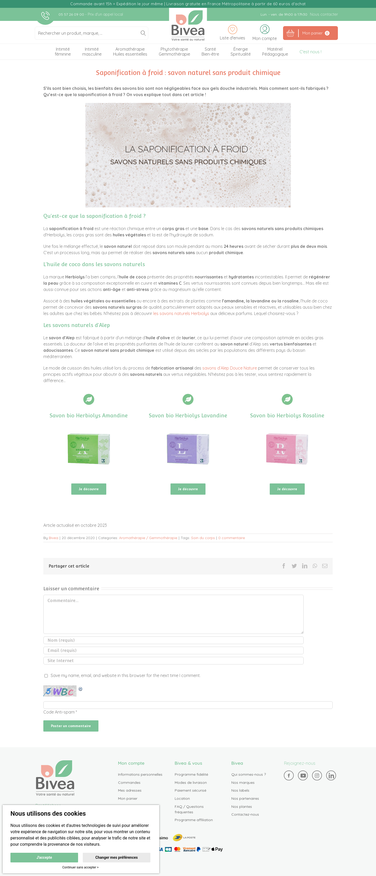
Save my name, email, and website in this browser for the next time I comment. (126, 677)
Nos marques (243, 784)
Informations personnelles (140, 776)
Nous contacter (324, 14)
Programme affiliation (194, 821)
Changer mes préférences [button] (116, 857)
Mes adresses (130, 792)
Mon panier (127, 800)
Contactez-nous (245, 816)
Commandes (129, 784)
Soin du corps (203, 539)
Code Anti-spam (59, 713)
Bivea (188, 25)
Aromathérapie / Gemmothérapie (148, 539)
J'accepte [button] (44, 857)
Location (182, 800)
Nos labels (240, 792)
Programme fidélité (191, 776)
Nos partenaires (245, 800)
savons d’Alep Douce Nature (229, 368)
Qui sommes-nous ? (248, 776)
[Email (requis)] (173, 652)
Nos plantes (241, 808)
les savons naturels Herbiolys (181, 313)
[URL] (173, 662)
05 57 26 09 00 (71, 14)
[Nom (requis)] (173, 642)
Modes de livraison (191, 784)
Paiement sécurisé (190, 792)
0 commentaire (231, 539)
